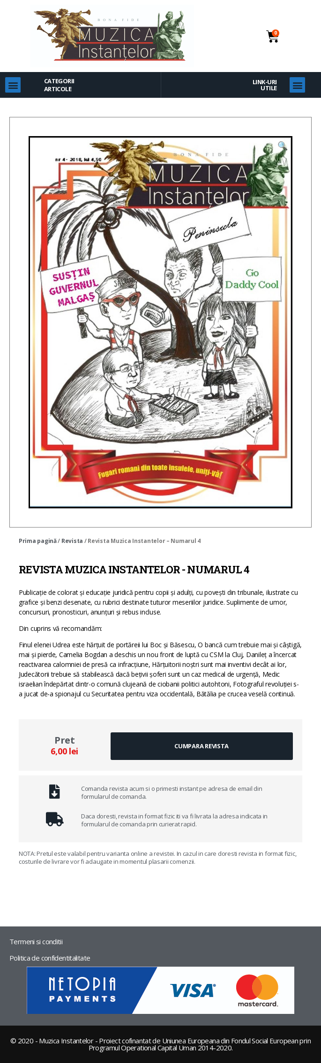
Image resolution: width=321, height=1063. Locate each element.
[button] (13, 85)
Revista (72, 541)
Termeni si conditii (35, 941)
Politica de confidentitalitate (49, 957)
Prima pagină (38, 541)
